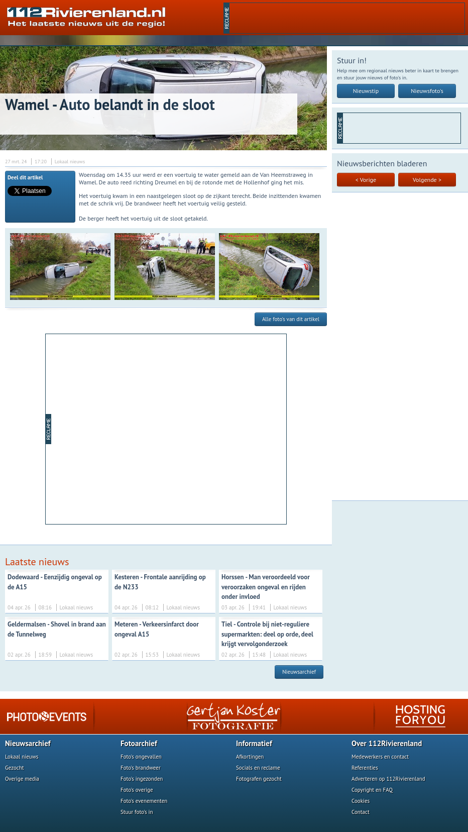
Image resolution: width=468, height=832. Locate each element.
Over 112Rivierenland (387, 743)
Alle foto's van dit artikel (290, 319)
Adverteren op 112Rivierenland (388, 778)
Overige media (22, 778)
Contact (361, 811)
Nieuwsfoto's (427, 90)
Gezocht (14, 767)
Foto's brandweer (141, 767)
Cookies (361, 800)
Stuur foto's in (137, 811)
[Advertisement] (346, 18)
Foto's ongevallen (141, 756)
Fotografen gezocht (259, 778)
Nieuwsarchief (299, 671)
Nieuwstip (366, 90)
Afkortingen (250, 756)
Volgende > (427, 179)
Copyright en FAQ (372, 789)
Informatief (254, 743)
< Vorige (366, 179)
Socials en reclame (258, 767)
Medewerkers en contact (380, 756)
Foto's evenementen (144, 800)
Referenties (365, 767)
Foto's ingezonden (142, 778)
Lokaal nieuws (21, 756)
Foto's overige (137, 789)
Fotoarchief (139, 743)
